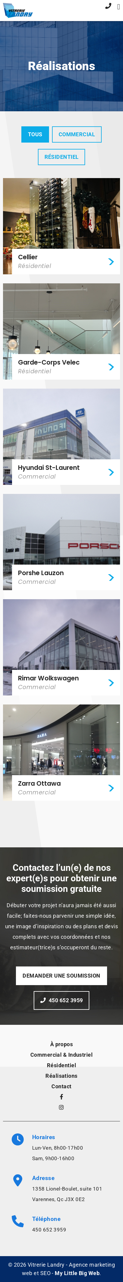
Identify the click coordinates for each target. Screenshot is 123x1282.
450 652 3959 (49, 1230)
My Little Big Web (77, 1273)
